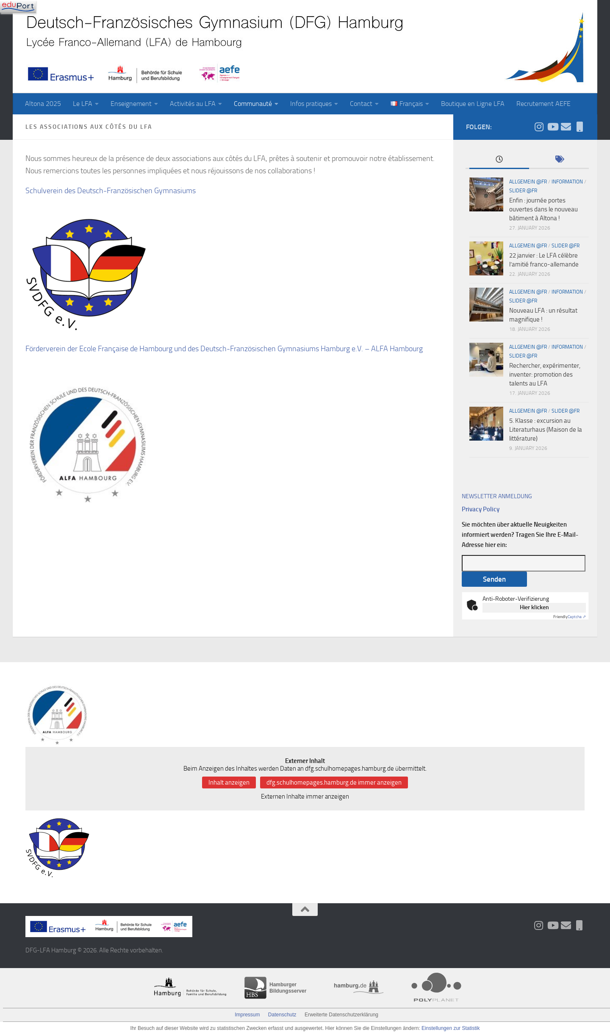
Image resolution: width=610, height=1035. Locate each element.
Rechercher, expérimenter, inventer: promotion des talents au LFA (544, 374)
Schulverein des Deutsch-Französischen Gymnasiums (110, 190)
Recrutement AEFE (543, 104)
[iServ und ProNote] (579, 127)
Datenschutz (282, 1015)
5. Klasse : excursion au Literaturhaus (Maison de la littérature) (545, 429)
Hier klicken (534, 607)
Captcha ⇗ (569, 616)
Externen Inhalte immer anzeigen (305, 796)
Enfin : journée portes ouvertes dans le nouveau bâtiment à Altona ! (543, 209)
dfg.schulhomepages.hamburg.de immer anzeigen (334, 782)
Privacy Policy (480, 509)
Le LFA (82, 104)
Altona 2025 (43, 104)
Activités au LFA (193, 104)
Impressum (247, 1015)
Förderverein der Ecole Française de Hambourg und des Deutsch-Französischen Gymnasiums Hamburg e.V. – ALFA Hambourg (224, 348)
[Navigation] (18, 6)
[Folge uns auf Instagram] (539, 127)
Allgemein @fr (528, 182)
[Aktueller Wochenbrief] (566, 127)
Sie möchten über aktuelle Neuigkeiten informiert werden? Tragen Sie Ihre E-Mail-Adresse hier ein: (520, 535)
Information (567, 182)
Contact (361, 104)
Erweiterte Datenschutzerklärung (341, 1015)
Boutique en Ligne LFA (473, 104)
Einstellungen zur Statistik (450, 1028)
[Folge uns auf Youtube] (552, 127)
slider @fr (523, 191)
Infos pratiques (311, 104)
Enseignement (131, 104)
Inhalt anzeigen (229, 782)
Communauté (253, 104)
